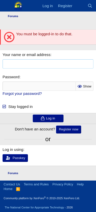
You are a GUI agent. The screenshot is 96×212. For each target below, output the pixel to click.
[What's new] (80, 5)
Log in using (13, 149)
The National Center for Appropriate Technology (34, 207)
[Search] (90, 5)
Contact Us (12, 184)
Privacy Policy (62, 184)
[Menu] (7, 6)
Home (8, 189)
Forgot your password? (22, 93)
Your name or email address (26, 54)
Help (80, 184)
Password (11, 77)
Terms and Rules (36, 184)
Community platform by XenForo (42, 198)
